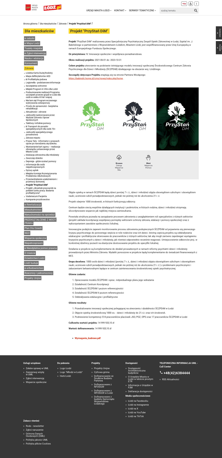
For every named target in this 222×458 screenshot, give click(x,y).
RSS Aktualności (170, 379)
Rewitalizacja (34, 204)
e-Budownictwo (35, 268)
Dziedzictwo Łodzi (34, 258)
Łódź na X (133, 409)
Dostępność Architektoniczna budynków (136, 370)
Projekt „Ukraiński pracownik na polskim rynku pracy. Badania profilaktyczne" (41, 190)
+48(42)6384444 (177, 373)
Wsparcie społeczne (35, 238)
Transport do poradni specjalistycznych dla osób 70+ (40, 127)
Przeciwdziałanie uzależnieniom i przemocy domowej (41, 180)
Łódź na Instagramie (138, 405)
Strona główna (30, 23)
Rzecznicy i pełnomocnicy (39, 273)
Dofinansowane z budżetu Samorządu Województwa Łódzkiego (104, 400)
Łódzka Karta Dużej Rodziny (39, 73)
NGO (27, 233)
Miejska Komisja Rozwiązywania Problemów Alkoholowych (41, 174)
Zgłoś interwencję (36, 53)
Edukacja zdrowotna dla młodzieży (42, 155)
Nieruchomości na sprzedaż (40, 214)
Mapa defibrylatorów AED (38, 76)
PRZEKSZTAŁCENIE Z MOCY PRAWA (40, 221)
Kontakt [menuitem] (119, 10)
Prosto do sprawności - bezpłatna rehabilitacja (42, 107)
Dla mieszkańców (48, 23)
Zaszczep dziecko (34, 158)
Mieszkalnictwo (33, 209)
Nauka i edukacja (34, 58)
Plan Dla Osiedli (33, 228)
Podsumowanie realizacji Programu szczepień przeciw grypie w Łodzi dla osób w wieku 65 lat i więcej (43, 94)
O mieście (30, 253)
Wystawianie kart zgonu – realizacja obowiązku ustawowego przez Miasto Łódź (43, 149)
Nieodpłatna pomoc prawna (42, 248)
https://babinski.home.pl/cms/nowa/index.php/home (96, 78)
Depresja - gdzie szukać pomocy (41, 161)
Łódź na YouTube (137, 412)
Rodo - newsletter (35, 426)
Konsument (31, 63)
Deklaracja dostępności (140, 391)
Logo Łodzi (65, 368)
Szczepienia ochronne (36, 86)
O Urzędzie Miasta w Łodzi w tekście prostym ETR (140, 379)
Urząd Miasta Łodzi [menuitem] (98, 10)
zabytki (30, 38)
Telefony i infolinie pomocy (38, 123)
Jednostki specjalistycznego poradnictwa (39, 133)
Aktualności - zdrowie (36, 112)
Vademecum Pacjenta (36, 196)
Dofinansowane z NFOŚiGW (103, 385)
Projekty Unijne (33, 278)
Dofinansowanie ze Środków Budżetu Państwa (103, 378)
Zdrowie (63, 23)
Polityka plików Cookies (38, 444)
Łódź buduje (31, 263)
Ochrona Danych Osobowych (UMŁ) (35, 435)
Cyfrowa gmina (101, 372)
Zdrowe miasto (33, 138)
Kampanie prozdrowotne (38, 199)
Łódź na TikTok (136, 416)
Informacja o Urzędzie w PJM (140, 386)
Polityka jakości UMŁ (37, 440)
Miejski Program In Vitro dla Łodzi (42, 89)
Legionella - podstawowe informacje (43, 82)
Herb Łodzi (65, 376)
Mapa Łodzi (33, 43)
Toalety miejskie (33, 48)
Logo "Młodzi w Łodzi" (71, 372)
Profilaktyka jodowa (37, 79)
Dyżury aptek (32, 170)
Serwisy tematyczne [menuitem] (141, 10)
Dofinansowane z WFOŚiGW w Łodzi (103, 392)
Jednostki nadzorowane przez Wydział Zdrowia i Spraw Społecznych (40, 117)
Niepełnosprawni (34, 243)
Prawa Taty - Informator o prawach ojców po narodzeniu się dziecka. (42, 142)
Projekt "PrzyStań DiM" (80, 23)
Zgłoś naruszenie (34, 430)
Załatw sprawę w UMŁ (37, 368)
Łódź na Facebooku (138, 401)
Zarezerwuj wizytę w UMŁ (35, 373)
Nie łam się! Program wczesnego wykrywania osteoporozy (41, 101)
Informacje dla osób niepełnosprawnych (35, 165)
